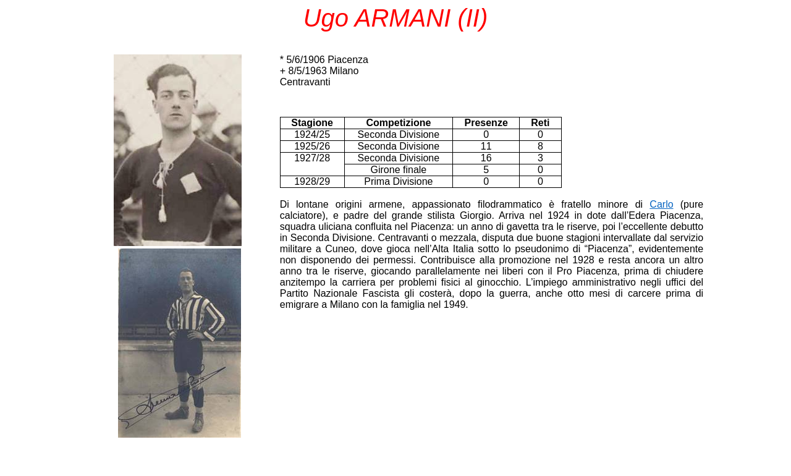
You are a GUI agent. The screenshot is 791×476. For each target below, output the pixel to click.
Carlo (661, 204)
